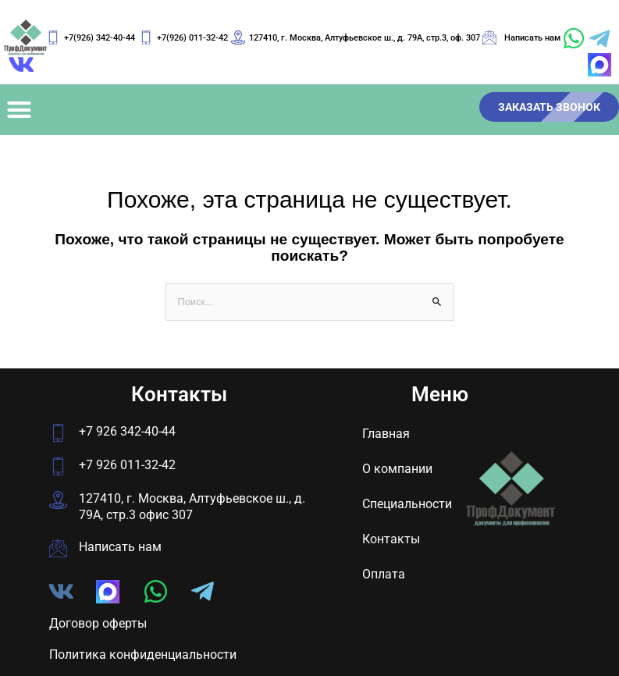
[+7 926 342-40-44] (58, 433)
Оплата (383, 574)
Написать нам (120, 546)
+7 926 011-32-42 (127, 464)
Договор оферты (98, 623)
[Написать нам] (58, 548)
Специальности (407, 503)
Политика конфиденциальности (143, 654)
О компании (397, 468)
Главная (386, 433)
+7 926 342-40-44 (127, 431)
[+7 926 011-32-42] (58, 466)
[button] (19, 109)
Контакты (391, 539)
